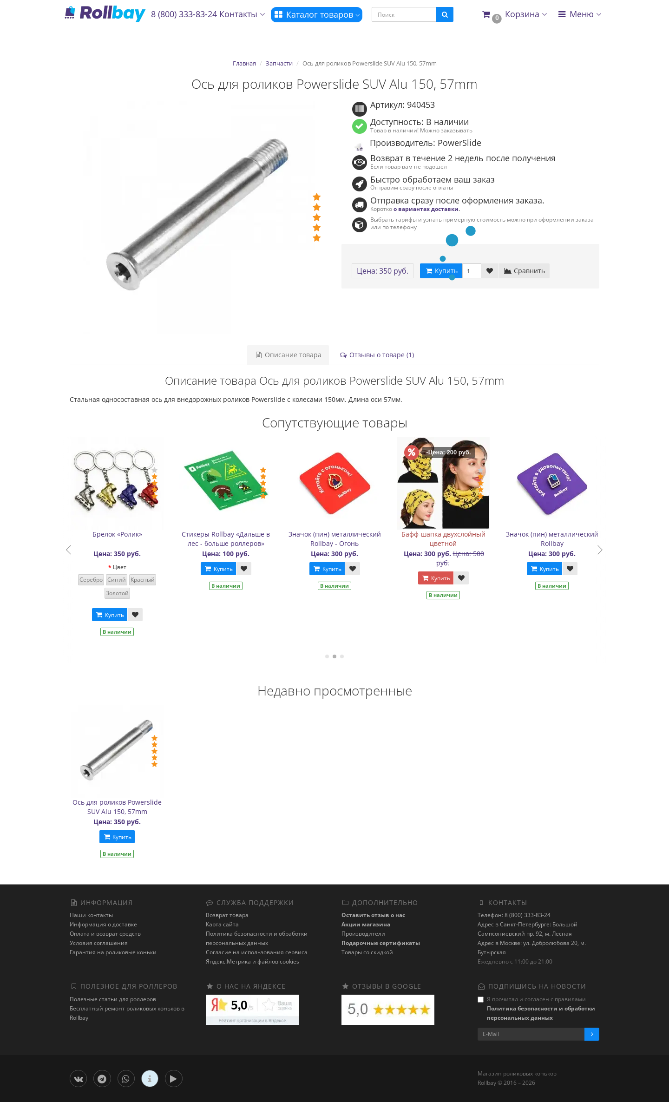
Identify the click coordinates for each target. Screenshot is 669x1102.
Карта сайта (222, 924)
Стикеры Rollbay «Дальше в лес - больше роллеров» (231, 539)
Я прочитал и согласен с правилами (536, 1008)
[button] (514, 14)
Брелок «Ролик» (122, 534)
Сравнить (524, 270)
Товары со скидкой (367, 952)
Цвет (124, 567)
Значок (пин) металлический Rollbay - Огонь (339, 539)
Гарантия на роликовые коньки (113, 952)
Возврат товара (227, 915)
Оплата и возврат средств (105, 934)
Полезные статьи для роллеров (113, 999)
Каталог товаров (316, 14)
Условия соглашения (99, 943)
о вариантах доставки (426, 208)
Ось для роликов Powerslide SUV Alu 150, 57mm (117, 807)
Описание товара (288, 354)
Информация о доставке (103, 924)
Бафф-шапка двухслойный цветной (448, 539)
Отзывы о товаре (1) (376, 354)
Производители (363, 934)
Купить (114, 615)
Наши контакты (91, 915)
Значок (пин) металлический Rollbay (557, 539)
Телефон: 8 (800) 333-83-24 (514, 915)
